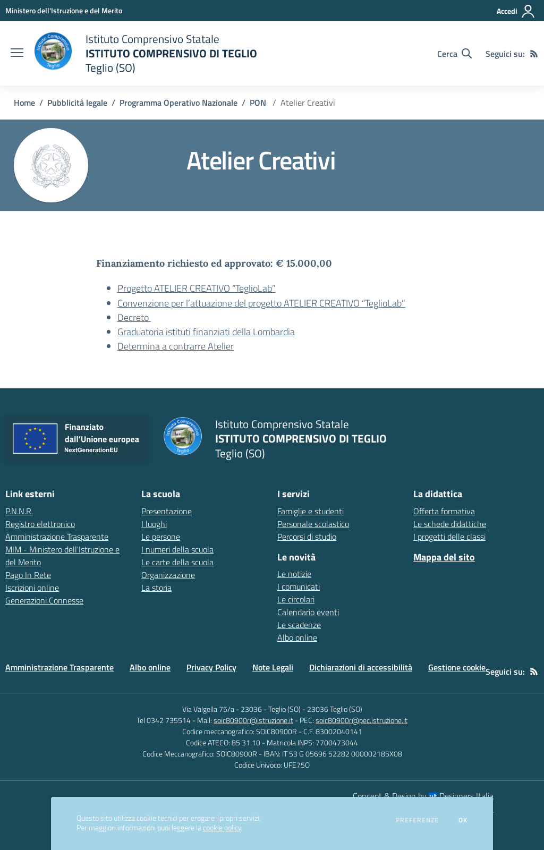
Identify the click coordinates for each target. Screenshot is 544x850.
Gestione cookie (457, 667)
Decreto (134, 317)
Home (24, 102)
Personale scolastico (313, 523)
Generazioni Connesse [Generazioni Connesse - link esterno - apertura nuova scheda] (44, 600)
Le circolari (295, 599)
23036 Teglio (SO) (334, 709)
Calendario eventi (308, 612)
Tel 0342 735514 (164, 720)
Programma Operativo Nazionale (178, 102)
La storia (156, 587)
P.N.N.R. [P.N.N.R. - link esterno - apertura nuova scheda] (19, 511)
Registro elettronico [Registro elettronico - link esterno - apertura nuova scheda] (40, 523)
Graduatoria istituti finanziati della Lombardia (206, 332)
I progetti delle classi (449, 536)
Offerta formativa (444, 511)
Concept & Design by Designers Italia (423, 795)
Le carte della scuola (177, 562)
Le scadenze (299, 624)
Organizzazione (168, 574)
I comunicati (298, 586)
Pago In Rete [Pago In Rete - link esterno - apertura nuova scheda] (28, 574)
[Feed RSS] (534, 53)
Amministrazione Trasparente (59, 667)
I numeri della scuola (177, 549)
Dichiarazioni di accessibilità (360, 667)
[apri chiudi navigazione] (17, 53)
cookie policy (222, 828)
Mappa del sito (444, 557)
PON (259, 102)
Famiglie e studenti (310, 511)
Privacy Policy (211, 667)
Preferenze (417, 820)
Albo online (297, 637)
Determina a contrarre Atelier (175, 346)
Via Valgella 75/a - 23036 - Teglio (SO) (241, 709)
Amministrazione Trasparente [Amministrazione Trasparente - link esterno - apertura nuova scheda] (56, 536)
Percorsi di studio (306, 536)
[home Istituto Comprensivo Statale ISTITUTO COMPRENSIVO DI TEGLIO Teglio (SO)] (145, 53)
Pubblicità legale (77, 102)
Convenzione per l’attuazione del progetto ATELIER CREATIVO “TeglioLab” (261, 303)
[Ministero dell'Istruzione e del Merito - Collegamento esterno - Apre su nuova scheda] (63, 10)
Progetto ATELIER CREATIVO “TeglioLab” (196, 288)
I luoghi (154, 523)
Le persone (160, 536)
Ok (463, 820)
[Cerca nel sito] (454, 54)
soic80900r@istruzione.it (253, 720)
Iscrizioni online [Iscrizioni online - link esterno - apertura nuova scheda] (32, 587)
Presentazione (166, 511)
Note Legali (272, 667)
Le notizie (294, 573)
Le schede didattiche (449, 523)
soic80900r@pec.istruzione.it (361, 720)
